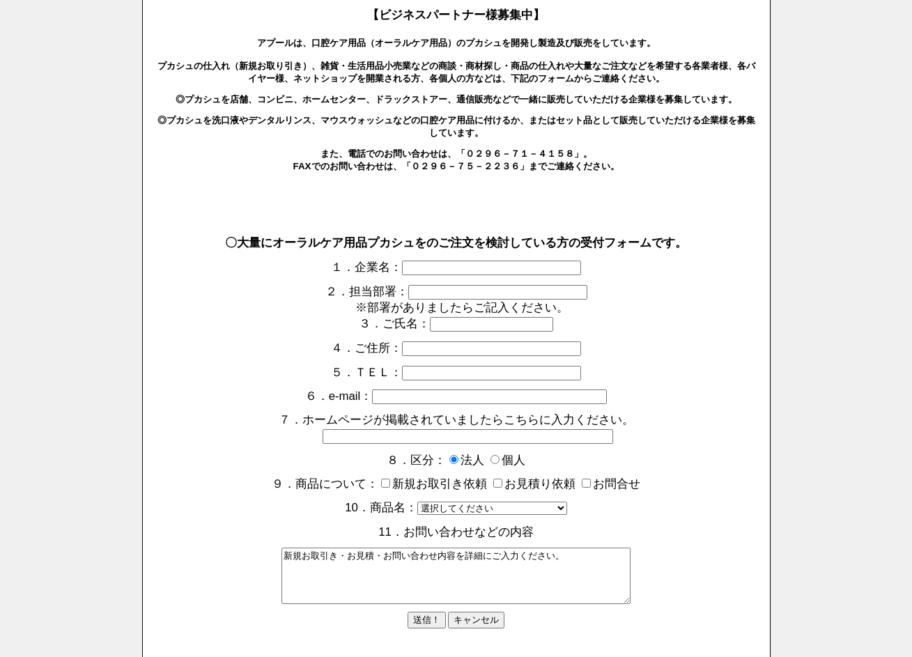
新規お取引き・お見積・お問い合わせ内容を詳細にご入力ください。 (456, 581)
